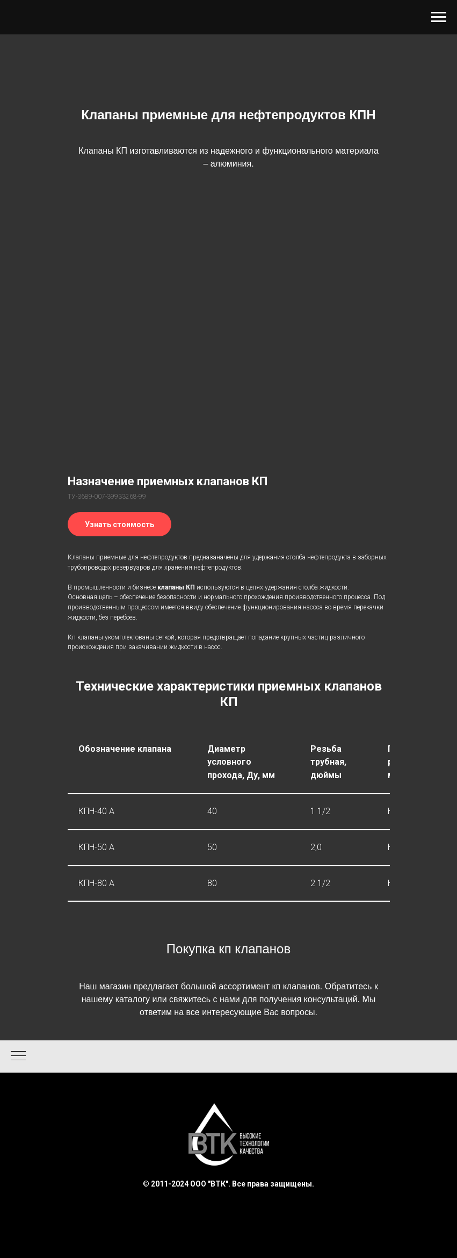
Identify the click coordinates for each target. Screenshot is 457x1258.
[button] (119, 524)
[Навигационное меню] (438, 17)
